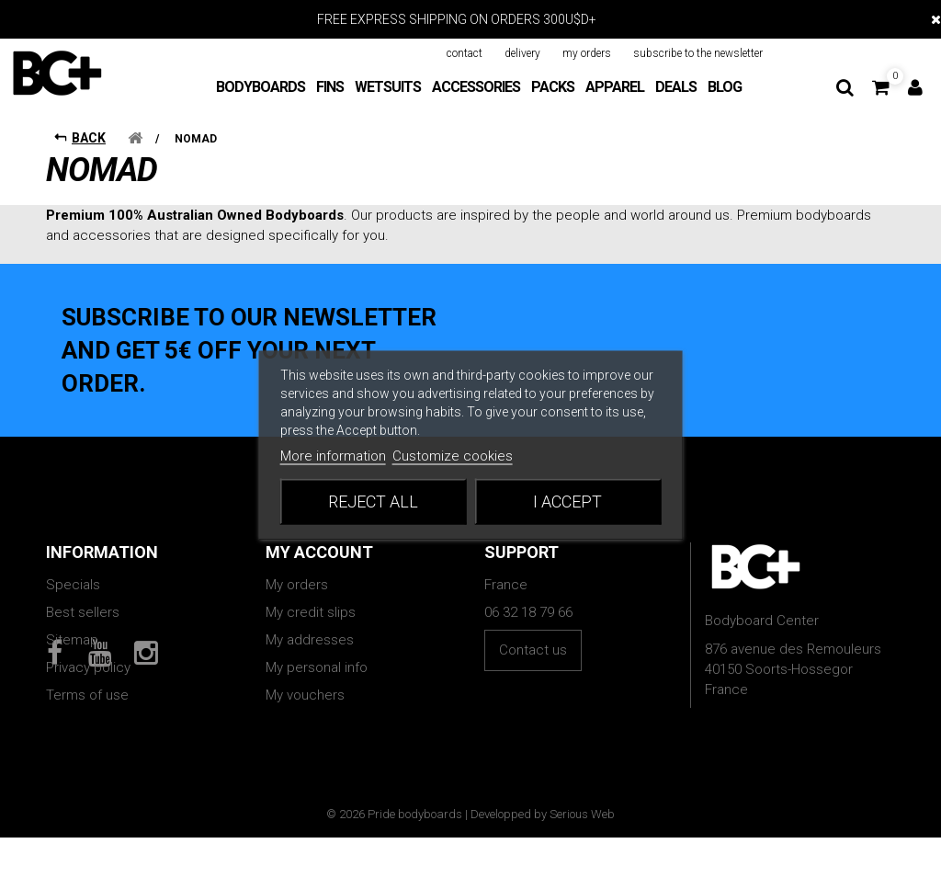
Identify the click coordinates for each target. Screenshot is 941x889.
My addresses (310, 640)
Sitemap (72, 640)
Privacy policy (88, 667)
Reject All (373, 500)
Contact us (533, 650)
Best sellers (82, 612)
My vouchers (305, 695)
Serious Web (582, 865)
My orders (297, 584)
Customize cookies (452, 455)
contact (464, 53)
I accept (567, 500)
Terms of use (87, 695)
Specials (73, 584)
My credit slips (311, 612)
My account (319, 552)
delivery (522, 53)
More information (333, 455)
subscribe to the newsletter (698, 53)
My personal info (317, 667)
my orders (586, 53)
